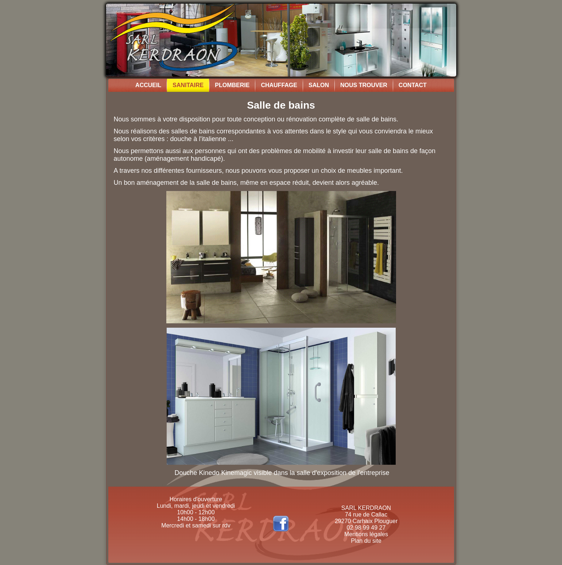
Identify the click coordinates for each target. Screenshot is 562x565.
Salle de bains (281, 105)
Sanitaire (188, 85)
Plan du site (366, 541)
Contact (413, 85)
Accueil (148, 85)
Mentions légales (366, 534)
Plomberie (232, 85)
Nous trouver (363, 85)
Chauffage (279, 85)
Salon (319, 85)
